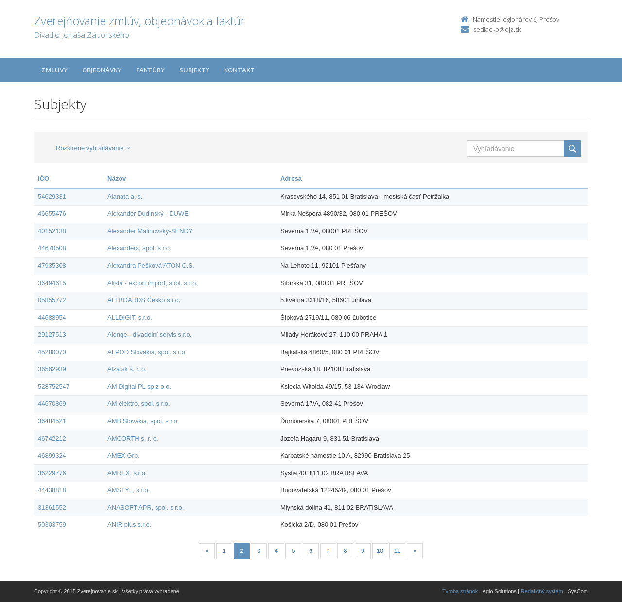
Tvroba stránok (460, 591)
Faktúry (150, 70)
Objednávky (101, 70)
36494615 (52, 283)
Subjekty (194, 70)
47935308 (52, 265)
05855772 (52, 300)
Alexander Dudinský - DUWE (148, 213)
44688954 (52, 317)
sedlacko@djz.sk (497, 29)
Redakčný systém (542, 591)
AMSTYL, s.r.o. (128, 490)
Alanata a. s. (124, 196)
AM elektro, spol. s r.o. (138, 403)
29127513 (52, 334)
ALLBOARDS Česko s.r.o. (143, 300)
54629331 (52, 196)
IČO (43, 178)
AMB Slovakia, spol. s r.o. (143, 421)
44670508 (52, 248)
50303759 (52, 524)
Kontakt (239, 70)
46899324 (52, 455)
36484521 (52, 421)
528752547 (53, 386)
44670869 (52, 403)
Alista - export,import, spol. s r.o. (152, 283)
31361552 (52, 507)
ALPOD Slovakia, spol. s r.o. (147, 352)
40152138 (52, 231)
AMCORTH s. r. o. (132, 438)
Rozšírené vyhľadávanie (93, 148)
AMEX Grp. (123, 455)
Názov (116, 178)
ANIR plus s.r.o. (129, 524)
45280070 (52, 352)
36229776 (52, 473)
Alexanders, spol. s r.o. (139, 248)
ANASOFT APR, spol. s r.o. (145, 507)
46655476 (52, 213)
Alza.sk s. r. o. (127, 369)
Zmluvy (54, 70)
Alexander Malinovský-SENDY (150, 231)
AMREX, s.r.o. (127, 473)
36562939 (52, 369)
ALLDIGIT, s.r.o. (129, 317)
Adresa (291, 178)
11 (397, 550)
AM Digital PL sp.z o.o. (139, 386)
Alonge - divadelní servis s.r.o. (149, 334)
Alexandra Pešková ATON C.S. (150, 265)
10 (380, 550)
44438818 (52, 490)
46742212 (52, 438)
